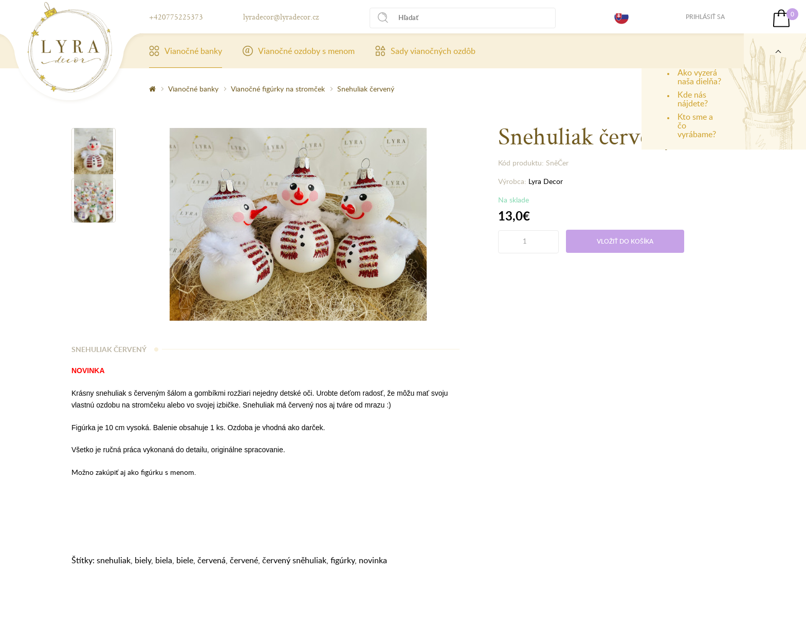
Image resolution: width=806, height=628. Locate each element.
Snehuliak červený (365, 89)
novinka (373, 560)
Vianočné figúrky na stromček (278, 89)
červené (244, 560)
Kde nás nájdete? (692, 99)
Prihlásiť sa (705, 16)
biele (184, 560)
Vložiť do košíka (625, 241)
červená (211, 560)
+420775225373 (176, 16)
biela (163, 560)
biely (143, 560)
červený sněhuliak (294, 560)
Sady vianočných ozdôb (425, 51)
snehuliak (114, 560)
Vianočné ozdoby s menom (299, 51)
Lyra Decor (545, 181)
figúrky (343, 560)
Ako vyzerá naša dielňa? (699, 77)
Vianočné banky (185, 51)
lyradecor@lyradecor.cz (281, 16)
